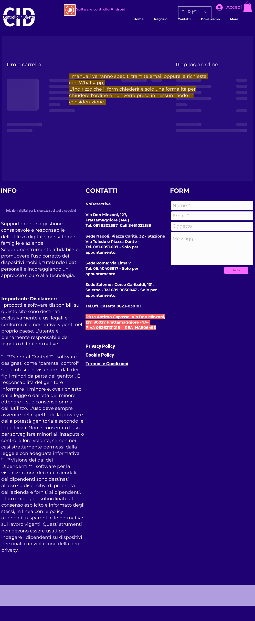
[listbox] (194, 12)
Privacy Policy (100, 346)
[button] (247, 7)
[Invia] (236, 270)
